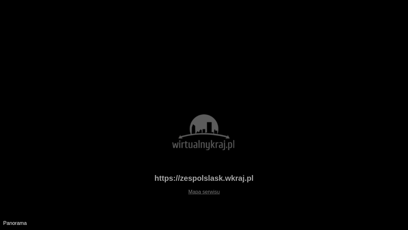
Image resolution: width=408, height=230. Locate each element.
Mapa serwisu (204, 192)
